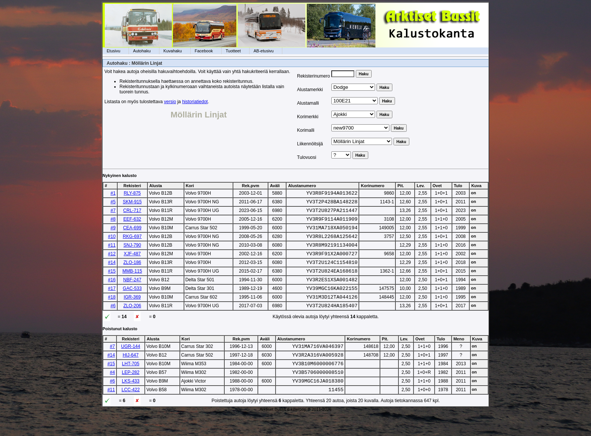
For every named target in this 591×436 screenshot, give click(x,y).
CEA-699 (132, 232)
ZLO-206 (132, 320)
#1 (112, 193)
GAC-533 (132, 300)
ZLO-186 (132, 271)
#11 (112, 252)
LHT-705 (130, 381)
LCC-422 (131, 411)
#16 (112, 291)
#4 (112, 391)
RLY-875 (132, 193)
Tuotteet (233, 51)
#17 (112, 300)
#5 (112, 203)
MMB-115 (132, 281)
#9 (112, 232)
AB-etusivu (264, 51)
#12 (112, 261)
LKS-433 (130, 401)
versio (170, 101)
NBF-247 (132, 291)
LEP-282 (130, 391)
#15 (112, 281)
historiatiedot (195, 101)
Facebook (204, 51)
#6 (112, 320)
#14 (112, 271)
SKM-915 (132, 203)
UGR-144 (130, 362)
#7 (112, 212)
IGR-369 (132, 310)
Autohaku (141, 51)
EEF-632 (132, 222)
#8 (112, 222)
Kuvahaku (173, 51)
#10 (112, 242)
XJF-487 (132, 261)
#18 (112, 310)
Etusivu (113, 51)
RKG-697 (132, 242)
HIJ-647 (131, 372)
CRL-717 (132, 212)
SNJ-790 (132, 252)
